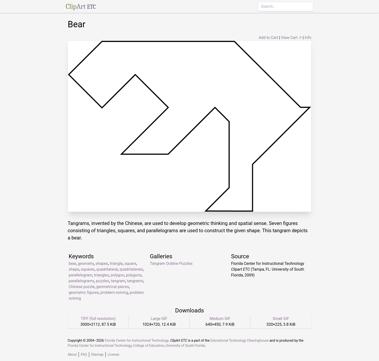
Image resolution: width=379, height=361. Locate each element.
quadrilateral (107, 269)
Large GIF (159, 318)
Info (308, 37)
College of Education (148, 345)
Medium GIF (220, 318)
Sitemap (97, 354)
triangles (101, 275)
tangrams (135, 281)
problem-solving (114, 292)
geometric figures (84, 292)
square (130, 263)
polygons (134, 275)
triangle (116, 263)
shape (74, 269)
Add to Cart (268, 37)
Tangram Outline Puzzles (171, 263)
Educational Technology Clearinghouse (240, 340)
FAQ (84, 354)
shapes (102, 263)
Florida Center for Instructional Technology (136, 340)
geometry (86, 263)
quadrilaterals (131, 269)
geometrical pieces (112, 286)
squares (88, 269)
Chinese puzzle (82, 286)
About (72, 354)
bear (72, 263)
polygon (117, 275)
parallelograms (81, 281)
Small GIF (281, 318)
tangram (118, 281)
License (113, 354)
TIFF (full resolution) (98, 318)
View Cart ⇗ (291, 37)
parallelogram (80, 275)
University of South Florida (185, 345)
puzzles (102, 281)
